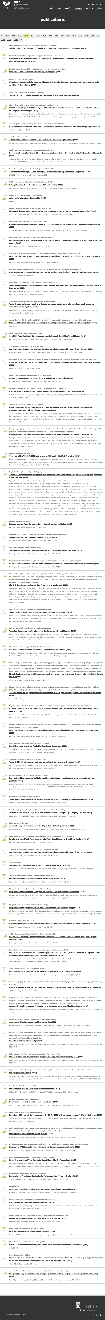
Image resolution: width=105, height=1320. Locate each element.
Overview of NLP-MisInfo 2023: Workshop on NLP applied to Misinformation (41, 456)
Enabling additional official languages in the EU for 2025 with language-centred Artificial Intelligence (53, 1115)
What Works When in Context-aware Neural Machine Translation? (37, 612)
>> (21, 40)
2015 (74, 36)
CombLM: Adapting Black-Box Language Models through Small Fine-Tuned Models (44, 336)
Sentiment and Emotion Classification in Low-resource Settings (36, 865)
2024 (20, 36)
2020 (44, 36)
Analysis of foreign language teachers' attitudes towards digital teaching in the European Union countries (55, 693)
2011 (97, 36)
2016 (68, 36)
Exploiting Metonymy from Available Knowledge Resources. (35, 746)
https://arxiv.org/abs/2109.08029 (69, 1280)
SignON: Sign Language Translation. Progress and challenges (35, 585)
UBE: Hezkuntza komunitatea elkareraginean (28, 1202)
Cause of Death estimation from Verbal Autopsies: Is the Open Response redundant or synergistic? (52, 127)
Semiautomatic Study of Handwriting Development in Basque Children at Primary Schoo (47, 852)
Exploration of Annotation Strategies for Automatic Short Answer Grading (40, 1176)
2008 (16, 40)
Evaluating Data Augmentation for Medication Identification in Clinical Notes (42, 972)
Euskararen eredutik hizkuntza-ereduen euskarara (30, 1102)
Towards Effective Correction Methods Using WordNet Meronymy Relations (41, 762)
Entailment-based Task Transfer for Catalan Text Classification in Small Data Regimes (46, 839)
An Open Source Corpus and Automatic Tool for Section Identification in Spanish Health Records (50, 272)
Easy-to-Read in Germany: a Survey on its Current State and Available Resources (44, 892)
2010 (3, 40)
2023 (26, 36)
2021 (38, 36)
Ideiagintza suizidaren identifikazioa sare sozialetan (31, 1089)
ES (89, 4)
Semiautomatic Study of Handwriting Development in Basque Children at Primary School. (48, 349)
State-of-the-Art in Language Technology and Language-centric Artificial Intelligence (45, 1006)
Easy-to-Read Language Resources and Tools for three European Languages (42, 908)
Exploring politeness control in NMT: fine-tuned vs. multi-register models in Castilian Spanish (49, 924)
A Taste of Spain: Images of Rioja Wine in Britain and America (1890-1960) (41, 140)
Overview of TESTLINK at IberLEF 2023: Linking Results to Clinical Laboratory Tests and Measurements (53, 730)
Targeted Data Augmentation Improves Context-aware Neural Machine (40, 631)
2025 (14, 36)
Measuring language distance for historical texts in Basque (34, 1218)
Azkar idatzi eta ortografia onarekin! (24, 198)
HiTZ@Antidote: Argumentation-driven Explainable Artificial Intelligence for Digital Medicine (49, 434)
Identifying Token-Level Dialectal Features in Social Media (34, 879)
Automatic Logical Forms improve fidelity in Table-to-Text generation (39, 826)
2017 (62, 36)
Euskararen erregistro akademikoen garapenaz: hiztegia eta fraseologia (40, 1189)
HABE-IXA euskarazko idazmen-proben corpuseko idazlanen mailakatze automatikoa (45, 1245)
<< (2, 36)
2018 (56, 36)
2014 (80, 36)
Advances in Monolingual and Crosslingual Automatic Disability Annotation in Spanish (46, 172)
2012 (92, 36)
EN (97, 4)
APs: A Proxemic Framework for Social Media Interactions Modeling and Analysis (44, 391)
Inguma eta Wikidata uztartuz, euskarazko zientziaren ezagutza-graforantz (41, 1147)
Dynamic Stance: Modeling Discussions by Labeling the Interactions (38, 378)
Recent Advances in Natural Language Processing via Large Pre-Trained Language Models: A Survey (52, 987)
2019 (50, 36)
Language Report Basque (20, 1073)
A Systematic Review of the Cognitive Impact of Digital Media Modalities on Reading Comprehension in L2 (55, 362)
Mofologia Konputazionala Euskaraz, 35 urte (28, 1134)
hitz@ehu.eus (10, 1314)
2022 (32, 36)
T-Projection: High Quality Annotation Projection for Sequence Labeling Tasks (42, 550)
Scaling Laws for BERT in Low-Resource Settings (30, 537)
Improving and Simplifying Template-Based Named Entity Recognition (39, 1160)
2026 (7, 36)
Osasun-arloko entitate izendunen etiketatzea (29, 1232)
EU (101, 4)
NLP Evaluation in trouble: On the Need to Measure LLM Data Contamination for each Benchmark (51, 564)
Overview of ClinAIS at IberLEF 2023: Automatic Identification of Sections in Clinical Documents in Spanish (55, 256)
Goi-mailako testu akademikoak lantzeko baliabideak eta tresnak (37, 650)
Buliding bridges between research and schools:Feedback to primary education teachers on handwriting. (54, 224)
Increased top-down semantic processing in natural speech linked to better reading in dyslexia (50, 323)
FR (93, 4)
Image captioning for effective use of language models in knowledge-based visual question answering (53, 1274)
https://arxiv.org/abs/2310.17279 (76, 829)
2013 (86, 36)
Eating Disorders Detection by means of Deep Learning (33, 185)
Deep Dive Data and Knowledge (23, 1041)
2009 (9, 40)
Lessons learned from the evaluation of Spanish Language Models (37, 524)
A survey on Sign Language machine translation (30, 1022)
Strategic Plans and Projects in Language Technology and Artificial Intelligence (43, 1057)
